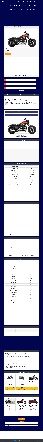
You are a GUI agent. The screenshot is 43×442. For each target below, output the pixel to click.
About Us (3, 440)
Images (6, 113)
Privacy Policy (11, 440)
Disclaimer (16, 440)
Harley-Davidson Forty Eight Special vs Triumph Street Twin (10, 388)
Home (18, 1)
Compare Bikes (29, 1)
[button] (21, 334)
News (24, 75)
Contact (38, 1)
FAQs (11, 75)
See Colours (11, 113)
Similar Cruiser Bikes (28, 75)
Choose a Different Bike (21, 421)
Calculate (21, 90)
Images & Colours (16, 75)
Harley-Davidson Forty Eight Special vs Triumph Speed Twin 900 (21, 388)
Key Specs (21, 75)
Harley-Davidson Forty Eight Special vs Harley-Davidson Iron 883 (33, 388)
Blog (34, 1)
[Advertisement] (21, 18)
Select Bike (23, 1)
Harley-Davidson (10, 26)
